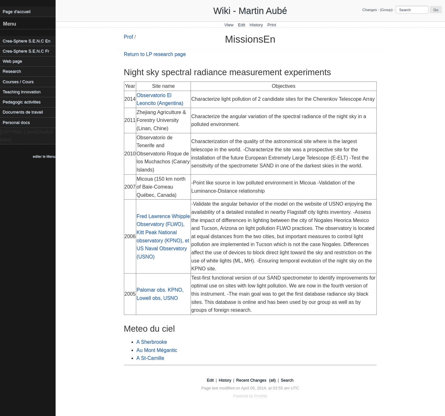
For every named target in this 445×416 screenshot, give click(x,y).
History (256, 24)
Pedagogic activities (21, 101)
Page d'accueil (16, 11)
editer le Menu (44, 156)
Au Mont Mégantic (157, 350)
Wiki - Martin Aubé (250, 11)
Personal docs (16, 122)
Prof (128, 36)
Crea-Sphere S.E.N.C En (26, 41)
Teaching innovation (21, 91)
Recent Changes (251, 380)
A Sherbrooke (152, 342)
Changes (369, 10)
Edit (241, 24)
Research (12, 71)
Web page (12, 61)
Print (271, 24)
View (228, 24)
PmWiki (260, 396)
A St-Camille (150, 358)
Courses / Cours (18, 81)
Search (287, 380)
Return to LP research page (155, 54)
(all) (272, 380)
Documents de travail (23, 112)
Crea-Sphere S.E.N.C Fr (26, 51)
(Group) (386, 10)
